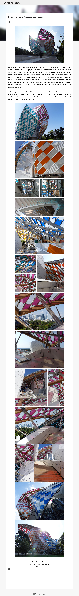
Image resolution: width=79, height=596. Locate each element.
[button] (9, 22)
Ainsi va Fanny (12, 2)
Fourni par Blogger (39, 594)
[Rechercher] (22, 3)
